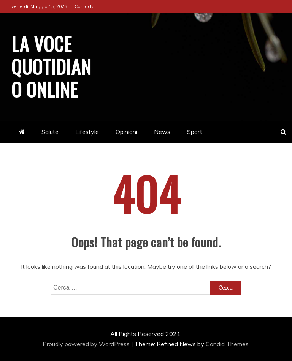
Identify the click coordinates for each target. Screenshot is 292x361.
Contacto (85, 6)
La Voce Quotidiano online (51, 66)
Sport (194, 132)
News (162, 132)
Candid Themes (227, 344)
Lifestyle (87, 132)
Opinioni (126, 132)
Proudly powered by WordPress (87, 344)
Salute (50, 132)
